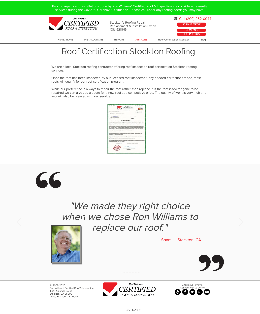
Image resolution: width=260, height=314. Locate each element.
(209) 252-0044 (198, 19)
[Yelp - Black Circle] (178, 292)
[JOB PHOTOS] (191, 34)
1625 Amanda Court (61, 290)
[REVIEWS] (191, 30)
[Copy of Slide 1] (124, 272)
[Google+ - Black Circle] (200, 292)
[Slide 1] (121, 272)
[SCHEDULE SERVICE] (191, 25)
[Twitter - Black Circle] (192, 292)
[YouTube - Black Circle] (207, 292)
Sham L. (168, 239)
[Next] (241, 222)
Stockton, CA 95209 (61, 293)
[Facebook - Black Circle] (185, 292)
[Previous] (19, 222)
